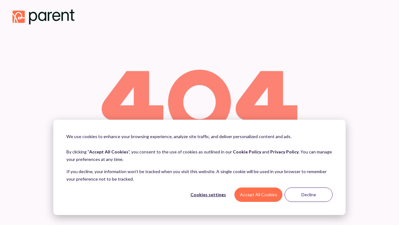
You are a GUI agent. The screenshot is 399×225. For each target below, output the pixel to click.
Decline (308, 194)
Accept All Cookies (258, 194)
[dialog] (199, 167)
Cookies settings (208, 194)
